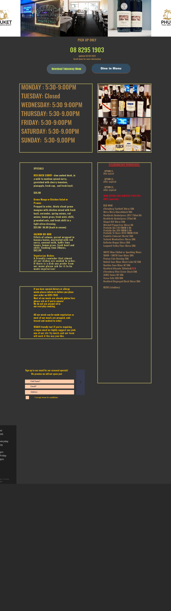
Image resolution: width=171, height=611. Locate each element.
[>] (80, 382)
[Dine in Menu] (111, 68)
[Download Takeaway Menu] (66, 69)
